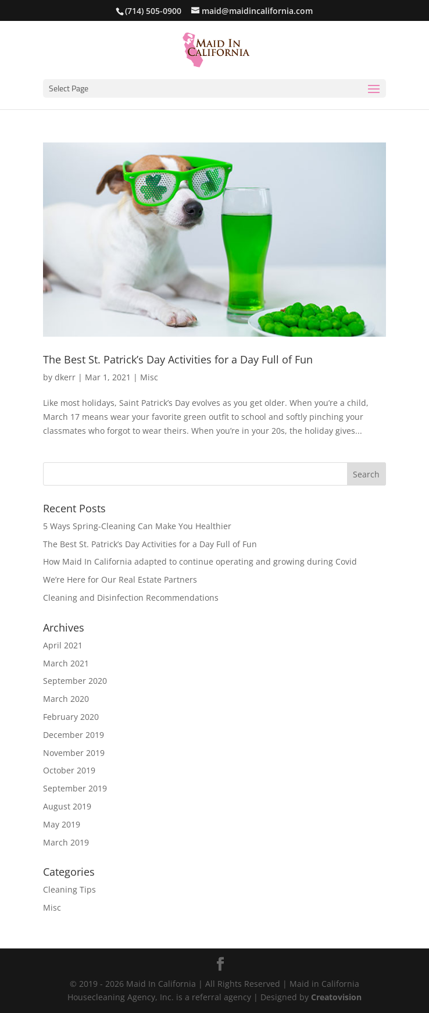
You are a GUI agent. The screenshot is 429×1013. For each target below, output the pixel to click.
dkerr (65, 377)
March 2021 (66, 663)
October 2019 (69, 770)
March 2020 (66, 698)
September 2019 (75, 788)
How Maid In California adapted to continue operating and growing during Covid (200, 561)
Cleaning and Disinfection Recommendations (131, 597)
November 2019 (74, 752)
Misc (149, 377)
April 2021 (63, 645)
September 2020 (75, 680)
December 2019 (73, 734)
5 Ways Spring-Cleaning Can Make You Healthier (137, 526)
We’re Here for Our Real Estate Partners (120, 579)
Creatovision (336, 997)
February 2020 (71, 716)
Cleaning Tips (69, 889)
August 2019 (67, 806)
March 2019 (66, 842)
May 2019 (61, 824)
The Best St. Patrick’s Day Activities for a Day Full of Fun (178, 359)
